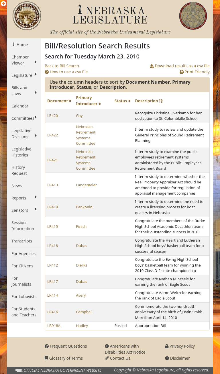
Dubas (81, 245)
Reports (24, 198)
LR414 (52, 295)
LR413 (52, 184)
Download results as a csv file (180, 65)
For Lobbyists (23, 296)
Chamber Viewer (24, 60)
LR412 (52, 265)
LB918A (53, 325)
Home (21, 44)
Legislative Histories (21, 152)
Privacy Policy (180, 346)
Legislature (24, 75)
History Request (19, 170)
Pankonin (84, 206)
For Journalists (21, 281)
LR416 (52, 311)
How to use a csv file (66, 72)
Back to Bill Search (62, 65)
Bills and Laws (24, 90)
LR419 (52, 206)
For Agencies (23, 253)
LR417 (52, 281)
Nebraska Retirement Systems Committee (85, 135)
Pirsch (81, 226)
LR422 (52, 135)
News (16, 185)
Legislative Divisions (24, 133)
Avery (81, 295)
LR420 (52, 115)
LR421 (52, 159)
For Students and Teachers (23, 312)
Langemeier (86, 184)
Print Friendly (195, 72)
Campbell (84, 311)
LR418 (52, 245)
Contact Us (117, 358)
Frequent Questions (66, 346)
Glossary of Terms (64, 358)
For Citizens (22, 266)
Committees (24, 118)
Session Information (22, 225)
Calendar (19, 106)
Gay (79, 115)
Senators (24, 210)
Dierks (81, 265)
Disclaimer (177, 358)
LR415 (52, 226)
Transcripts (21, 241)
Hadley (82, 325)
